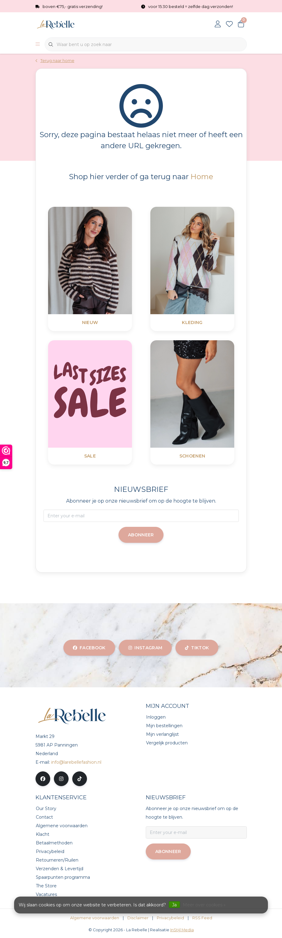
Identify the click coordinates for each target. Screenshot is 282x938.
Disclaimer (138, 918)
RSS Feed (202, 918)
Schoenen (192, 456)
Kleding (192, 322)
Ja (174, 905)
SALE (90, 456)
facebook (89, 647)
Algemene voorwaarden (94, 918)
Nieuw (90, 322)
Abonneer (141, 535)
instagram (145, 647)
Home (201, 176)
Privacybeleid (170, 918)
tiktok (197, 647)
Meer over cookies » (204, 905)
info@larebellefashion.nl (76, 762)
